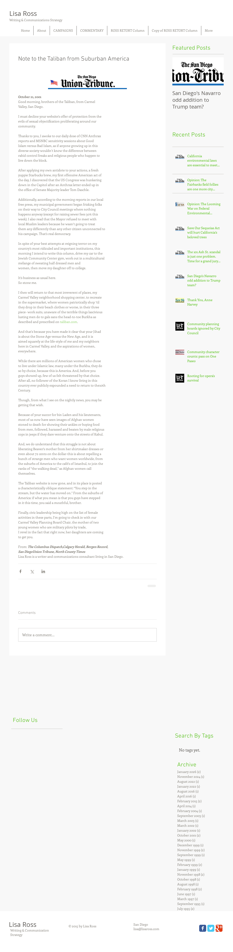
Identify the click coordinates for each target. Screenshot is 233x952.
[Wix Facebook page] (202, 928)
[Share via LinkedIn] (43, 571)
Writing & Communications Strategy (35, 20)
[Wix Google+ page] (219, 928)
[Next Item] (216, 71)
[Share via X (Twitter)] (32, 571)
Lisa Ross (23, 13)
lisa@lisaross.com (146, 929)
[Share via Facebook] (20, 571)
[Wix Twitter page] (210, 928)
